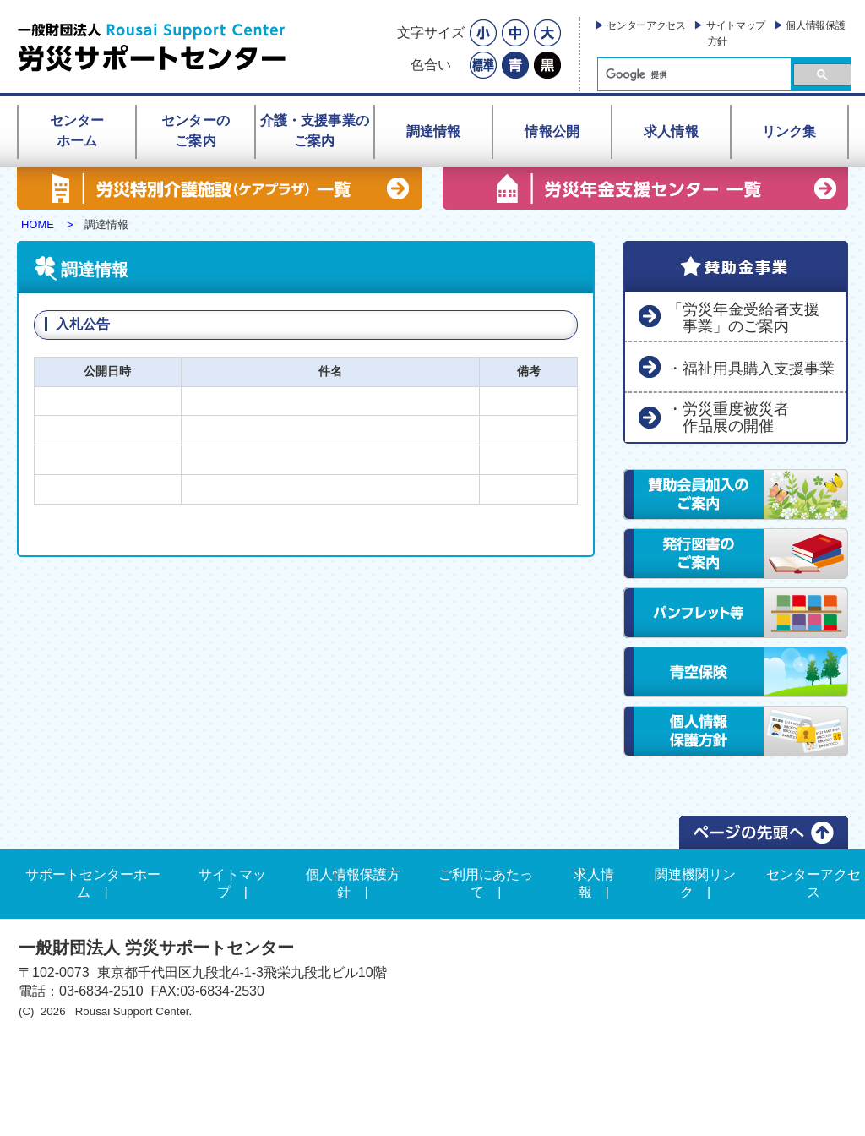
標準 (483, 65)
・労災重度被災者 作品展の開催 (728, 417)
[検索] (693, 75)
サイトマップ (735, 25)
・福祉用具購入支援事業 (751, 368)
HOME (37, 224)
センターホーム (77, 130)
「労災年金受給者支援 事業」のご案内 (743, 318)
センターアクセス (646, 25)
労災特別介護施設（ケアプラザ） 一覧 (219, 188)
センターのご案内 (195, 130)
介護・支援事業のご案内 (314, 130)
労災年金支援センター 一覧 (645, 188)
